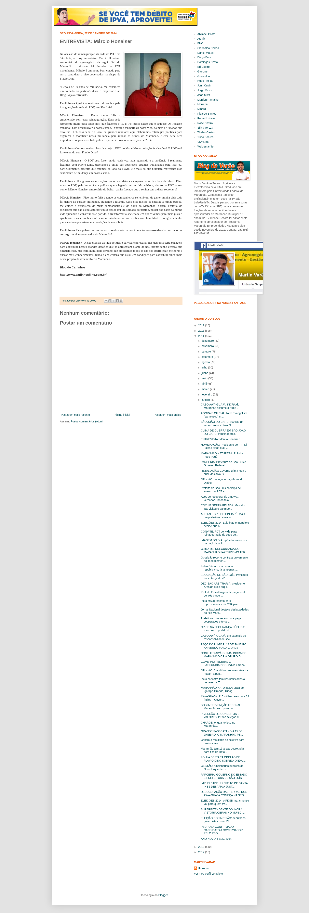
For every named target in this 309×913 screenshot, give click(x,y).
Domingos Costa (207, 62)
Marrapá (202, 104)
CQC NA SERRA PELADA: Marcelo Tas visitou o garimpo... (223, 507)
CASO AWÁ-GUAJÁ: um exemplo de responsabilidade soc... (223, 637)
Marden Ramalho (208, 99)
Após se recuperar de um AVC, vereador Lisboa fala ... (220, 498)
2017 (201, 325)
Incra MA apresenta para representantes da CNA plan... (221, 602)
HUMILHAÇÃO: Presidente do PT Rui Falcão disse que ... (224, 446)
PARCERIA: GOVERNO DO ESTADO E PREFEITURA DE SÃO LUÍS (224, 776)
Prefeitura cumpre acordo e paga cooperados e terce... (221, 620)
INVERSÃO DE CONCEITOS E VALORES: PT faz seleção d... (221, 715)
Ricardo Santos (206, 113)
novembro (207, 346)
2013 (201, 846)
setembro (207, 356)
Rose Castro (205, 123)
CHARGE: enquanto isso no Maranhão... (218, 724)
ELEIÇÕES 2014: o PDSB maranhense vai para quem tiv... (225, 802)
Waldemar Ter (205, 146)
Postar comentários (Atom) (87, 421)
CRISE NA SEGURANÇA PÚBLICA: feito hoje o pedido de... (223, 628)
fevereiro (207, 394)
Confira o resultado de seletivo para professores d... (222, 741)
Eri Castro (203, 66)
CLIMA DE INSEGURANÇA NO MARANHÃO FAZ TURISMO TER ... (224, 550)
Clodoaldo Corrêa (208, 48)
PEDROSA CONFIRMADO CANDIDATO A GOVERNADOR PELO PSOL (222, 830)
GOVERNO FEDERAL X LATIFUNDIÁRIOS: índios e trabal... (224, 663)
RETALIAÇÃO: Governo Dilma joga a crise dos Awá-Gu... (223, 472)
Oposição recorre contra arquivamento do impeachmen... (224, 559)
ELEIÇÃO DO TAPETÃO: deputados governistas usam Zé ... (223, 820)
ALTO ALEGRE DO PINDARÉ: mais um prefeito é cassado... (223, 515)
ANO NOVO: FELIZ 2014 (216, 838)
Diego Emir (204, 57)
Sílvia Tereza (205, 127)
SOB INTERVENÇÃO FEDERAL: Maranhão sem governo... (221, 706)
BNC (200, 43)
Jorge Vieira (204, 90)
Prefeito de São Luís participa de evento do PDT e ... (221, 489)
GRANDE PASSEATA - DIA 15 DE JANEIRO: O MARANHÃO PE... (222, 733)
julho (204, 367)
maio (204, 378)
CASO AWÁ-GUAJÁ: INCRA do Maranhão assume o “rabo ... (220, 406)
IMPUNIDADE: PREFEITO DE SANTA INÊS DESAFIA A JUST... (224, 785)
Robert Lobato (206, 118)
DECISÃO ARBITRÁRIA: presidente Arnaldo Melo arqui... (223, 585)
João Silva (203, 94)
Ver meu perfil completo (208, 873)
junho (205, 373)
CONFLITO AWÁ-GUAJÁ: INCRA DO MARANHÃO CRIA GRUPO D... (224, 654)
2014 (201, 336)
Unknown (204, 868)
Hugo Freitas (205, 80)
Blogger (163, 895)
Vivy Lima (203, 141)
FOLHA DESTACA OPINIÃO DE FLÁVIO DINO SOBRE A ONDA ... (223, 759)
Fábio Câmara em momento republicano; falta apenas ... (219, 568)
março (205, 389)
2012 (201, 852)
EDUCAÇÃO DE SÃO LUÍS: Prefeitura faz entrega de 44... (224, 576)
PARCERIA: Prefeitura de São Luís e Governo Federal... (223, 463)
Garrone (202, 71)
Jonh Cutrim (204, 85)
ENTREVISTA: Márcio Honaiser (220, 439)
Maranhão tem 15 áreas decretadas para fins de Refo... (223, 750)
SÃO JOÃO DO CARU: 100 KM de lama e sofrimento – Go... (222, 423)
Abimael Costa (206, 34)
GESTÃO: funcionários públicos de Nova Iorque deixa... (222, 767)
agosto (205, 362)
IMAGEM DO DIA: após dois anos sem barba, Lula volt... (224, 542)
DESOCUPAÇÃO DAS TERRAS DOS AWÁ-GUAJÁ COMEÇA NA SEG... (224, 793)
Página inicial (122, 414)
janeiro (205, 399)
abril (204, 383)
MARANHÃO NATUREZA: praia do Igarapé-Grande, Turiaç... (222, 689)
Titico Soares (205, 137)
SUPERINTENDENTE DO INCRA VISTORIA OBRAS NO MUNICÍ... (223, 811)
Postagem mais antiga (167, 414)
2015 (201, 330)
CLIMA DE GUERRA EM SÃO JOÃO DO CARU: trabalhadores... (223, 432)
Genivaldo (203, 76)
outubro (206, 351)
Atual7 (201, 38)
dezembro (207, 340)
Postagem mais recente (75, 414)
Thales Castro (206, 132)
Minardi (202, 108)
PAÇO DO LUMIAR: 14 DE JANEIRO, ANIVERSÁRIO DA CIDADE (224, 646)
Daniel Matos (205, 52)
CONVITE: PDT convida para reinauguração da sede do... (219, 533)
